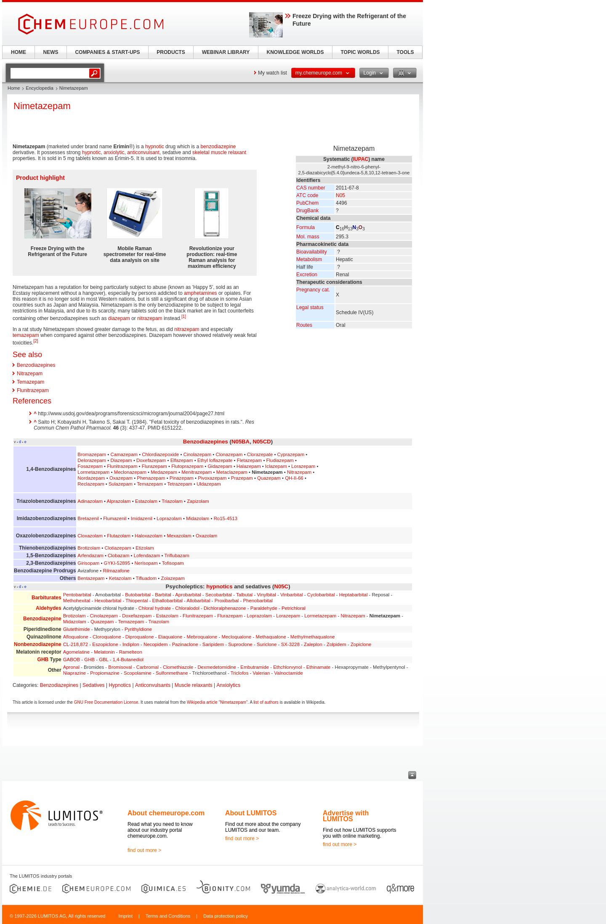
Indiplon (130, 644)
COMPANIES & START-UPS (107, 52)
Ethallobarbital (167, 600)
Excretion (306, 275)
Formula (305, 227)
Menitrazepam (196, 472)
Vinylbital (266, 594)
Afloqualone (75, 636)
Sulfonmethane (172, 673)
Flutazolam (118, 535)
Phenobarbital (258, 600)
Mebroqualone (202, 636)
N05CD (261, 441)
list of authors (265, 702)
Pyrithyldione (138, 629)
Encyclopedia (39, 88)
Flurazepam (154, 466)
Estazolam (146, 501)
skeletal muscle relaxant (219, 152)
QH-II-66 (294, 478)
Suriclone (267, 644)
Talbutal (244, 594)
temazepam (26, 335)
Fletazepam (249, 460)
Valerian (261, 673)
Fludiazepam (280, 460)
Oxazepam (121, 478)
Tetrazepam (179, 483)
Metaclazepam (231, 472)
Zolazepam (173, 578)
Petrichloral (294, 608)
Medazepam (164, 472)
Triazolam (172, 501)
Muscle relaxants (194, 685)
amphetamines (200, 293)
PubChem (307, 203)
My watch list (272, 73)
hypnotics (219, 586)
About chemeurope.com (166, 813)
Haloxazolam (148, 535)
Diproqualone (139, 636)
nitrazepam (149, 318)
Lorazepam (303, 466)
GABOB (71, 659)
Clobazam (118, 555)
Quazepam (269, 478)
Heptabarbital (353, 594)
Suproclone (240, 644)
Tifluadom (146, 578)
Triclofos (240, 673)
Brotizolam (88, 547)
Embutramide (254, 667)
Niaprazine (74, 673)
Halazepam (249, 466)
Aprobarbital (188, 594)
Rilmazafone (116, 570)
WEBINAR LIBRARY (226, 52)
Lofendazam (147, 555)
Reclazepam (90, 483)
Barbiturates (46, 598)
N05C (281, 586)
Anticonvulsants (152, 685)
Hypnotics (120, 685)
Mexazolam (179, 535)
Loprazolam (169, 518)
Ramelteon (130, 651)
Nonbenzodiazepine (37, 644)
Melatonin (104, 651)
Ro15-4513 (225, 518)
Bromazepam (91, 454)
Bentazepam (90, 578)
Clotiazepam (118, 547)
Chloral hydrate (154, 608)
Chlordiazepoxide (160, 454)
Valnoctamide (288, 673)
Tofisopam (173, 563)
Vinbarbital (291, 594)
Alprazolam (119, 501)
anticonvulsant (143, 152)
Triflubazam (177, 555)
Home (14, 88)
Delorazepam (91, 460)
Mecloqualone (236, 636)
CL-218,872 (75, 644)
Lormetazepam (93, 472)
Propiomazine (105, 673)
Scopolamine (138, 673)
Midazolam (197, 518)
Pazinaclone (185, 644)
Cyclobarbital (321, 594)
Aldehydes (48, 608)
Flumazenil (114, 518)
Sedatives (93, 685)
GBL (103, 659)
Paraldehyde (263, 608)
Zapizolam (198, 501)
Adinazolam (90, 501)
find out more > (144, 850)
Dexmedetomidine (216, 667)
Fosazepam (90, 466)
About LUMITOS (250, 813)
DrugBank (307, 211)
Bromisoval (120, 667)
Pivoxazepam (212, 478)
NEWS (50, 52)
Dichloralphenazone (225, 608)
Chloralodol (187, 608)
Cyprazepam (291, 454)
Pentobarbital (77, 594)
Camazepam (124, 454)
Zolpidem (336, 644)
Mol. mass (307, 237)
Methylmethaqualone (312, 636)
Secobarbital (218, 594)
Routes (304, 325)
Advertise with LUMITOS (346, 816)
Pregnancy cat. (313, 290)
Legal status (310, 307)
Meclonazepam (130, 472)
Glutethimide (76, 629)
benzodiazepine (218, 147)
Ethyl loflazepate (215, 460)
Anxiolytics (229, 685)
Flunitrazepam (33, 390)
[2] (35, 341)
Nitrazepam (30, 374)
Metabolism (309, 259)
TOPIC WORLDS (360, 52)
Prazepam (242, 478)
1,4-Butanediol (128, 659)
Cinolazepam (197, 454)
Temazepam (30, 382)
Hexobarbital (107, 600)
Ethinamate (318, 667)
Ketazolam (120, 578)
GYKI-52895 (117, 563)
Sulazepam (121, 483)
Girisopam (88, 563)
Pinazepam (182, 478)
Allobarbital (198, 600)
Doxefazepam (151, 460)
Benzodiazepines (36, 365)
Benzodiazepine (42, 619)
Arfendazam (90, 555)
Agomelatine (76, 651)
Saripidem (213, 644)
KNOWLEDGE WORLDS (295, 52)
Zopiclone (361, 644)
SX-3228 (290, 644)
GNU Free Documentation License (106, 702)
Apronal (71, 667)
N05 (340, 195)
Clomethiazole (178, 667)
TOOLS (405, 52)
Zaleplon (313, 644)
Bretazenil (88, 518)
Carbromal (147, 667)
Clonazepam (229, 454)
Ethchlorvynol (287, 667)
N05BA (240, 441)
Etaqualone (170, 636)
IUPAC (360, 159)
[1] (183, 316)
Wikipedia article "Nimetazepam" (217, 702)
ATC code (307, 195)
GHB (43, 659)
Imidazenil (141, 518)
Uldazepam (209, 483)
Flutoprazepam (187, 466)
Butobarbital (138, 594)
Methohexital (76, 600)
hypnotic (154, 147)
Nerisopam (146, 563)
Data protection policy (225, 916)
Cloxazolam (90, 535)
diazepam (119, 318)
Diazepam (121, 460)
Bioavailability (311, 252)
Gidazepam (219, 466)
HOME (18, 52)
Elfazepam (181, 460)
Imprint (125, 916)
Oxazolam (206, 535)
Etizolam (145, 547)
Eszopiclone (105, 644)
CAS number (310, 188)
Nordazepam (91, 478)
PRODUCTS (171, 52)
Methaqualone (271, 636)
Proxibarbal (227, 600)
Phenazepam (151, 478)
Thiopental (136, 600)
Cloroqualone (107, 636)
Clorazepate (260, 454)
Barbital (163, 594)
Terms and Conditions (168, 916)
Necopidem (156, 644)
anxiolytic (114, 152)
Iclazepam (276, 466)
